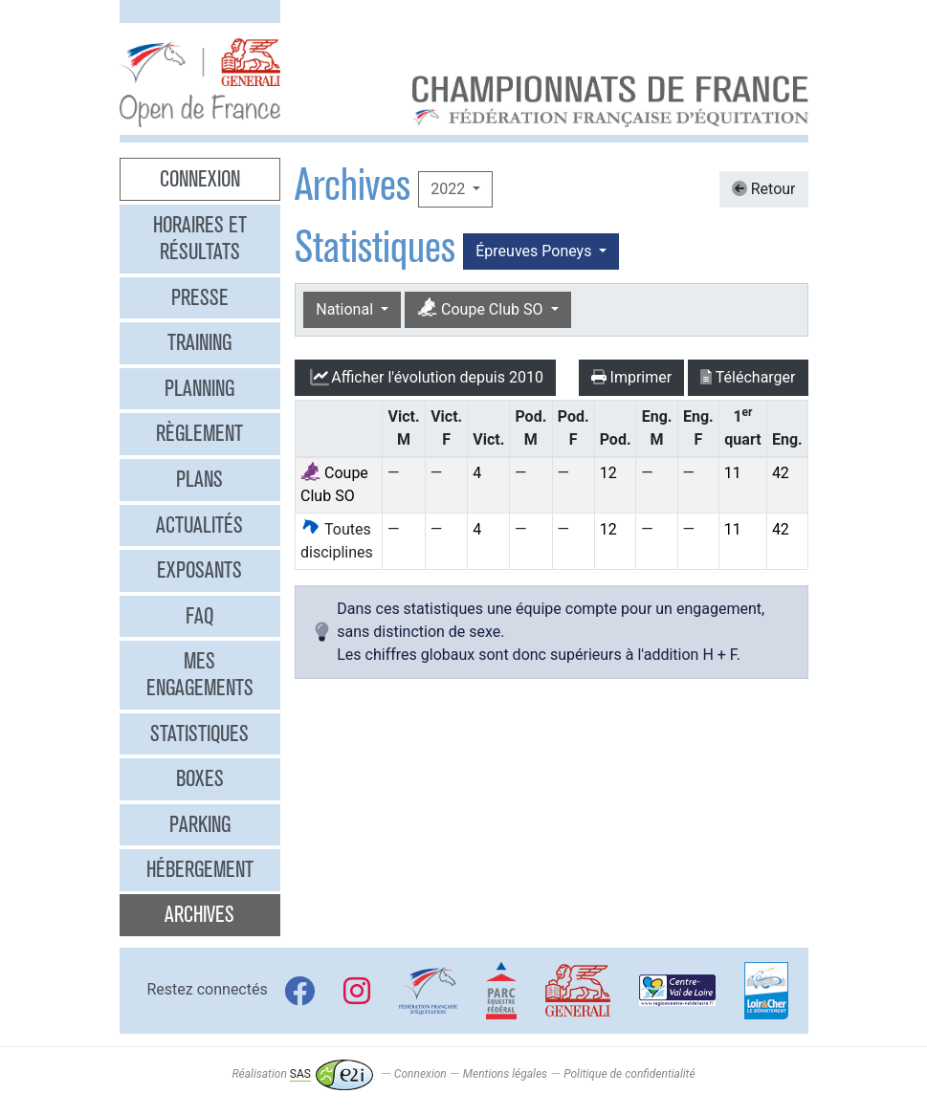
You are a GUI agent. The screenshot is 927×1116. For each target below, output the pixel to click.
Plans (199, 479)
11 (732, 473)
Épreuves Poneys (535, 251)
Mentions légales (505, 1074)
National (346, 309)
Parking (200, 824)
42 (780, 473)
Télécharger (747, 377)
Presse (200, 297)
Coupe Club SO (481, 308)
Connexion (200, 178)
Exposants (199, 570)
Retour (764, 189)
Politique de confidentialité (629, 1074)
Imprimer (632, 377)
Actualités (199, 525)
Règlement (199, 433)
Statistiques (199, 733)
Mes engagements (200, 674)
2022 (449, 189)
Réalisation (302, 1074)
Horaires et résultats (200, 238)
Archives (199, 914)
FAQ (199, 615)
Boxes (200, 778)
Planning (199, 388)
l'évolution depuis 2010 (425, 377)
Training (199, 342)
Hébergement (200, 869)
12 (608, 473)
